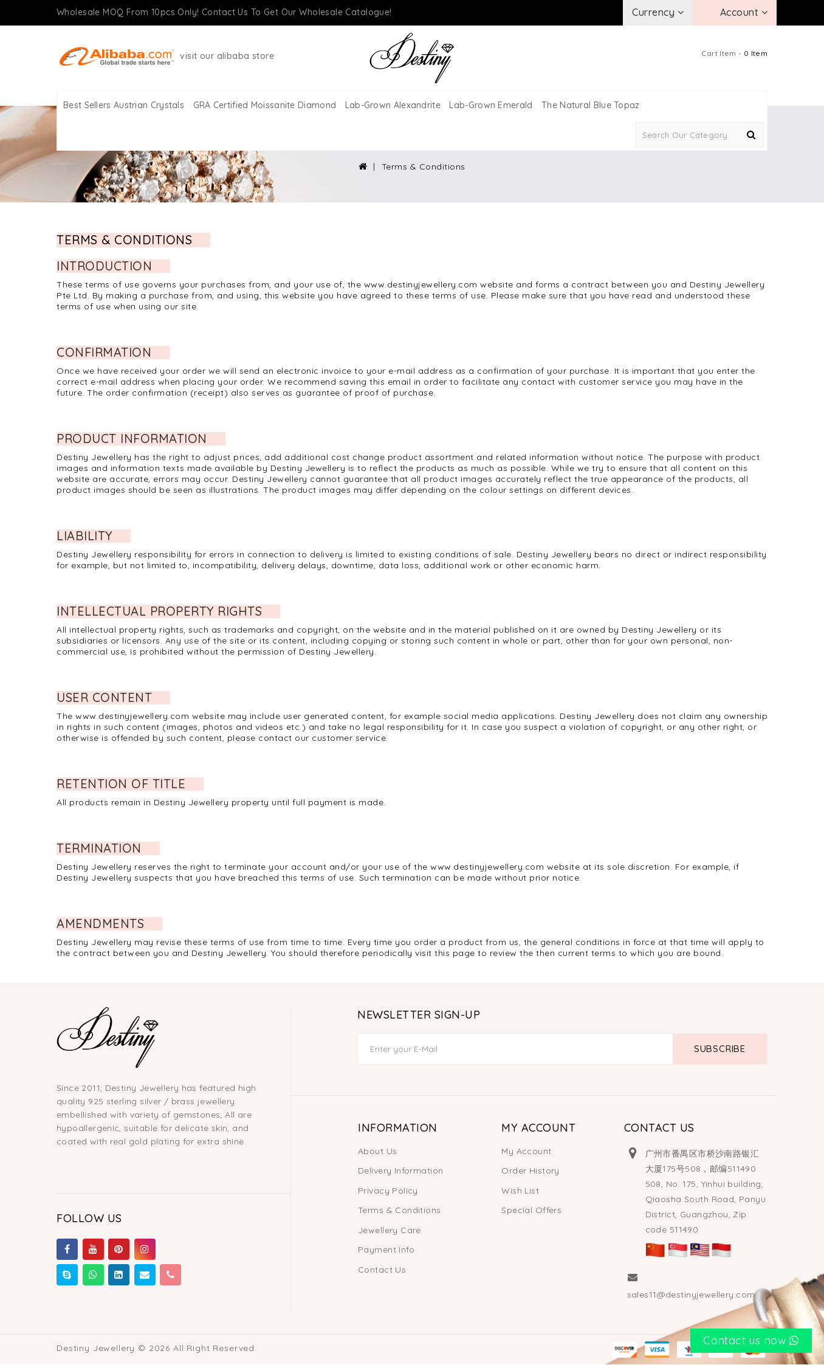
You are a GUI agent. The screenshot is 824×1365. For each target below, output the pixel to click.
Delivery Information (400, 1170)
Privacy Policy (388, 1190)
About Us (377, 1151)
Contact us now (751, 1340)
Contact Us (382, 1269)
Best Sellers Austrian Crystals (123, 105)
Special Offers (531, 1210)
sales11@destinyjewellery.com (691, 1294)
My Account (526, 1151)
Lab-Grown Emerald (490, 105)
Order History (530, 1170)
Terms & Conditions (423, 166)
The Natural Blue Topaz (590, 105)
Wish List (520, 1190)
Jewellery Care (389, 1230)
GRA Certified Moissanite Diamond (265, 105)
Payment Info (386, 1249)
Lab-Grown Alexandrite (393, 105)
